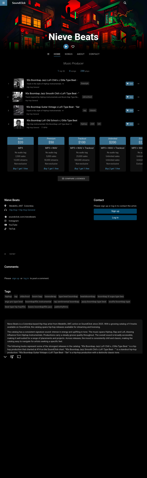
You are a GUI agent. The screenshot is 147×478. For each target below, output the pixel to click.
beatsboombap (87, 295)
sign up (15, 277)
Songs (69, 54)
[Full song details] (139, 84)
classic (93, 109)
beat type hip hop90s (15, 305)
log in (26, 277)
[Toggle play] (8, 84)
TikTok (12, 227)
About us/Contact (25, 461)
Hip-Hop (13, 208)
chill (93, 122)
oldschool (25, 295)
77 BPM (44, 126)
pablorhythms (61, 305)
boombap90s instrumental (38, 300)
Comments (11, 265)
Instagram (14, 219)
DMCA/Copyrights (53, 461)
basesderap (50, 295)
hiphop (84, 122)
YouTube (13, 223)
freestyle (85, 83)
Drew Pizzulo (85, 417)
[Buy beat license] (130, 84)
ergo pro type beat (14, 300)
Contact (94, 54)
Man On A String (38, 417)
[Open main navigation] (3, 3)
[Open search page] (144, 3)
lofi (99, 122)
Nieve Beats (12, 198)
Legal (77, 461)
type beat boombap (68, 295)
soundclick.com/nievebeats (22, 215)
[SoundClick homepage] (19, 3)
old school (87, 96)
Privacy (68, 461)
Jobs (39, 461)
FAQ (12, 461)
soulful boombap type (119, 300)
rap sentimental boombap (66, 300)
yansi (62, 417)
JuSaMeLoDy (109, 417)
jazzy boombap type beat (94, 300)
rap (85, 109)
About (81, 54)
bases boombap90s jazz (40, 305)
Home (57, 54)
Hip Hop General (32, 87)
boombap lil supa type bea (111, 295)
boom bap (37, 295)
